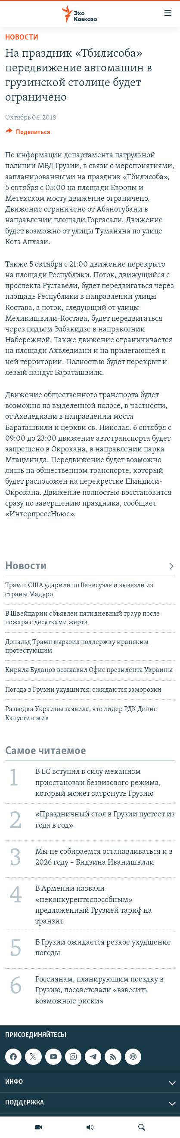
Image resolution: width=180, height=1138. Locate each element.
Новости (21, 38)
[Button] (28, 134)
